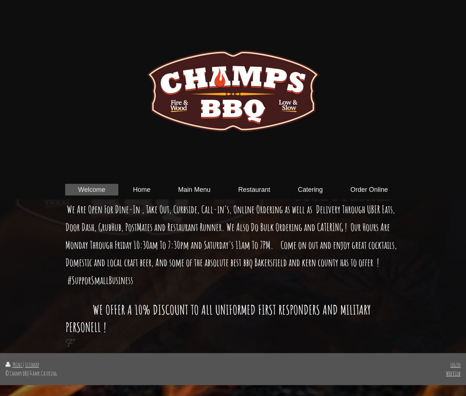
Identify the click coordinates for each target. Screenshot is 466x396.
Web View (453, 373)
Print (14, 364)
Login (455, 364)
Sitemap (32, 364)
